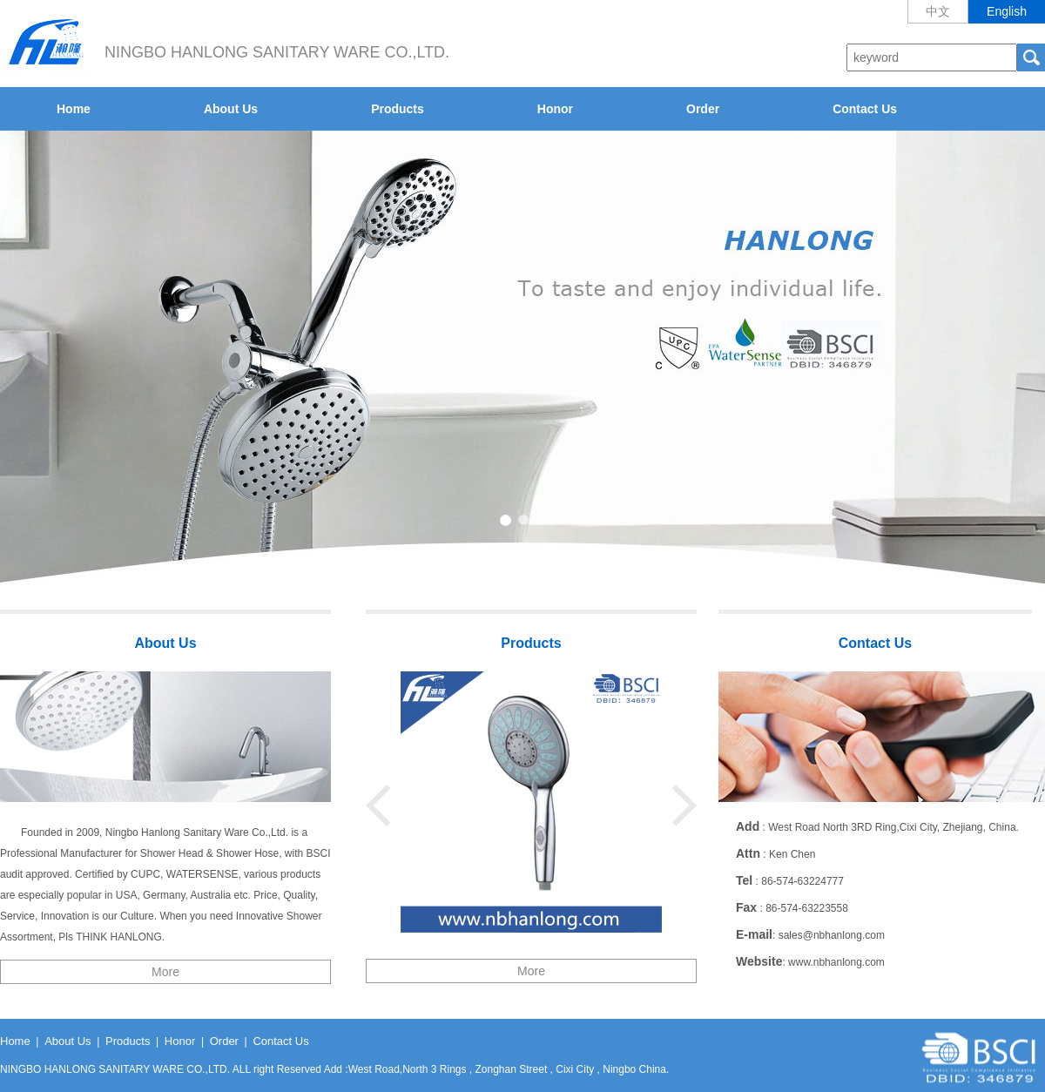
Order (702, 109)
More (165, 972)
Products (397, 109)
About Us (231, 109)
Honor (555, 109)
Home (74, 109)
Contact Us (865, 109)
